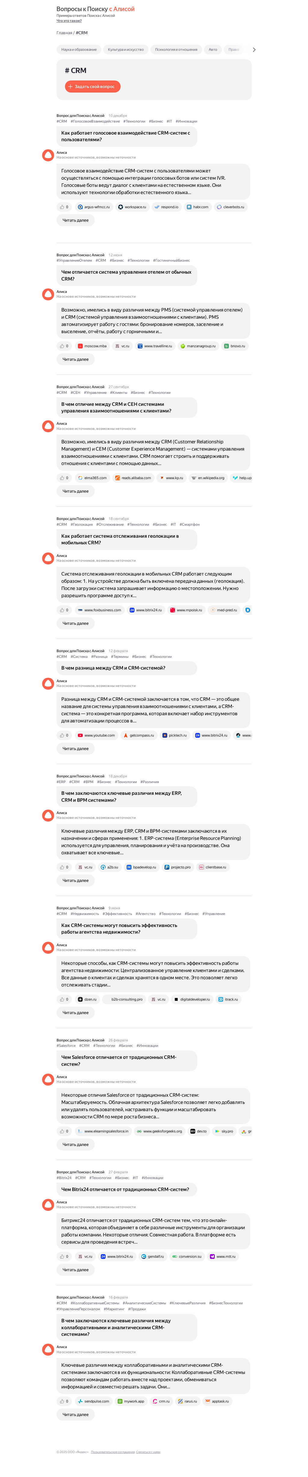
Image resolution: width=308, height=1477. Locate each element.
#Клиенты (118, 393)
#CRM (62, 121)
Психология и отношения (176, 49)
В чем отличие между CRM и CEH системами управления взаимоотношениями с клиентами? (116, 407)
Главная (64, 32)
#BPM (88, 782)
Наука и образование (79, 49)
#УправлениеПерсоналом (78, 1309)
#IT (169, 121)
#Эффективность (117, 914)
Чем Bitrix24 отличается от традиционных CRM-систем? (125, 1189)
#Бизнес (156, 121)
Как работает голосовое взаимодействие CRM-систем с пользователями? (125, 136)
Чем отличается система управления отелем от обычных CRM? (126, 275)
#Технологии (134, 121)
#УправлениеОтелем (74, 260)
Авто (213, 49)
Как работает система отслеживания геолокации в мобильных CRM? (120, 539)
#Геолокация (82, 524)
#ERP (61, 782)
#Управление (95, 393)
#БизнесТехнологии (226, 1303)
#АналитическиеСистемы (144, 1303)
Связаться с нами (148, 1452)
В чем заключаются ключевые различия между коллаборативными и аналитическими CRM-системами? (116, 1327)
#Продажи (137, 1309)
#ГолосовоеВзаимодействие (95, 121)
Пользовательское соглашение (113, 1452)
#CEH (75, 393)
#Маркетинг (114, 1309)
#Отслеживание (110, 524)
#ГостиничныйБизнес (171, 260)
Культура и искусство (126, 49)
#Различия (149, 782)
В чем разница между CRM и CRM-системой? (113, 668)
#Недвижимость (85, 914)
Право (234, 49)
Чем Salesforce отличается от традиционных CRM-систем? (119, 1060)
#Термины (119, 657)
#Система (79, 657)
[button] (93, 87)
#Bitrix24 (64, 1178)
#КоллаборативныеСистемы (95, 1303)
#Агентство (146, 914)
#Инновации (186, 121)
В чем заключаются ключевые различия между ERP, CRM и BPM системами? (121, 796)
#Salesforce (66, 1046)
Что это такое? (69, 21)
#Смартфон (190, 524)
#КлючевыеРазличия (187, 1303)
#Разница (99, 657)
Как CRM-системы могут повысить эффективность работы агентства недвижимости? (119, 928)
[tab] (92, 49)
